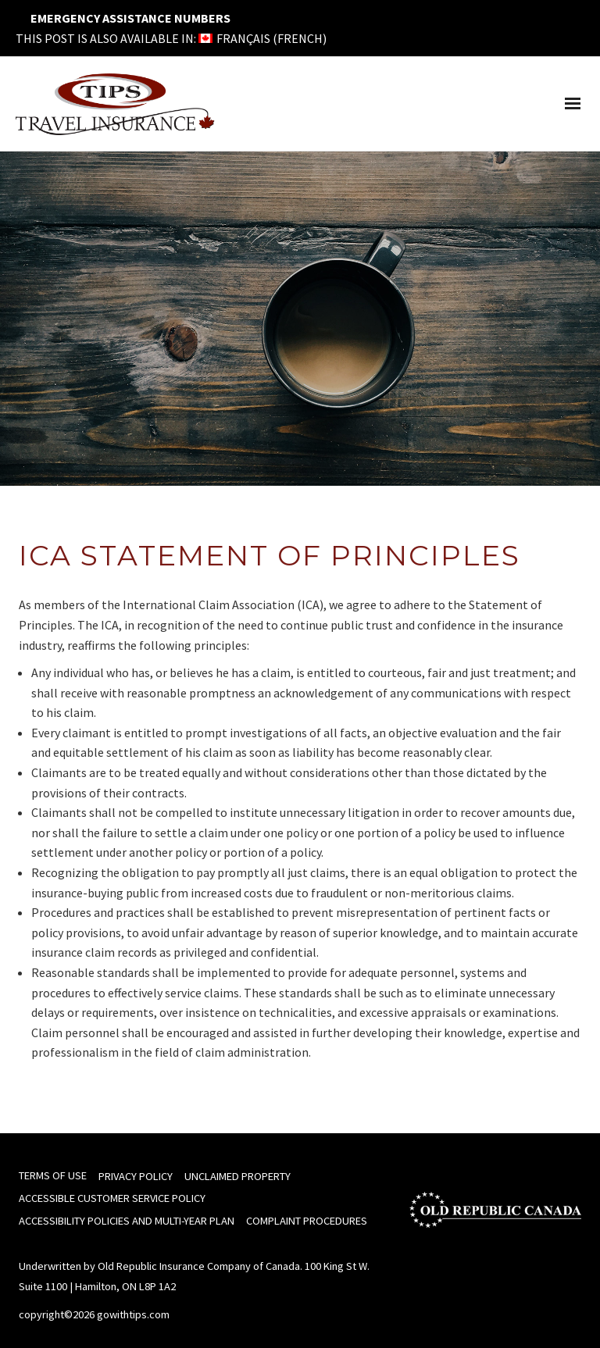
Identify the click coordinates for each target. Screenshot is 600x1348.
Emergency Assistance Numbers (123, 18)
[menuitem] (262, 38)
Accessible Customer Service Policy (112, 1198)
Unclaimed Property (237, 1176)
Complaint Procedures (306, 1221)
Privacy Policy (135, 1176)
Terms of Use (53, 1175)
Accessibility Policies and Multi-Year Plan (126, 1221)
